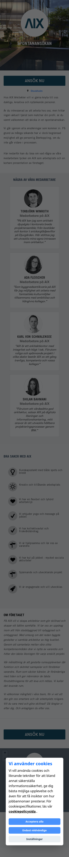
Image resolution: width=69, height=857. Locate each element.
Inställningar (34, 839)
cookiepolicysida (22, 811)
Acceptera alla (35, 821)
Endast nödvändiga (34, 830)
